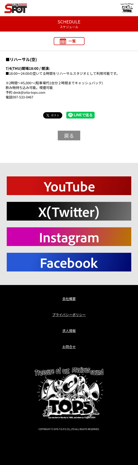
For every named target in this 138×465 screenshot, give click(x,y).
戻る (69, 135)
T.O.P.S (8, 436)
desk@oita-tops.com (29, 92)
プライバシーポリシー (69, 314)
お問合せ (69, 346)
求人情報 (69, 330)
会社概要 (69, 298)
